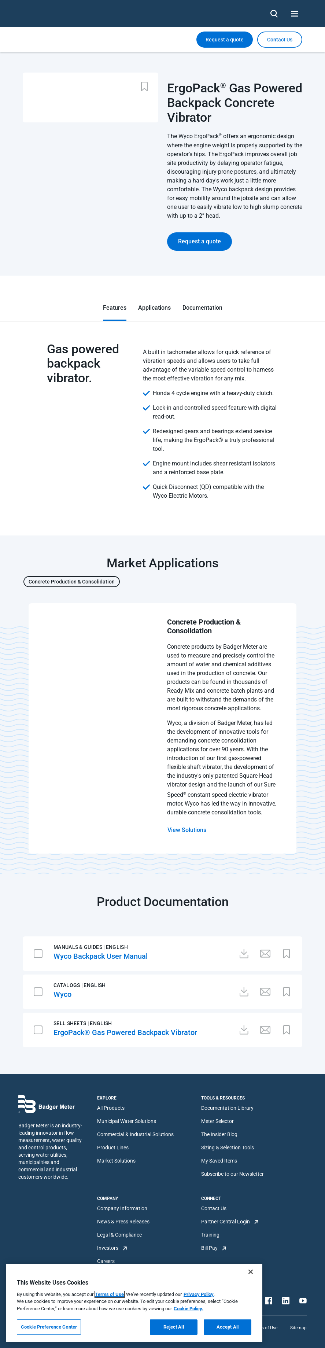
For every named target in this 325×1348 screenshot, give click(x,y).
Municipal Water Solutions (126, 1121)
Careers (106, 1261)
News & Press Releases (123, 1221)
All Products (111, 1108)
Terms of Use (264, 1327)
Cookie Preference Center (49, 1327)
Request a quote (225, 40)
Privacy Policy (199, 1294)
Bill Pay (209, 1248)
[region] (134, 1303)
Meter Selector (217, 1121)
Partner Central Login (225, 1221)
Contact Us (213, 1208)
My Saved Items (219, 1161)
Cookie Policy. (188, 1308)
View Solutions (186, 829)
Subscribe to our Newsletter (232, 1174)
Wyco (62, 994)
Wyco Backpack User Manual (100, 956)
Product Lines (113, 1147)
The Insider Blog (219, 1134)
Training (210, 1235)
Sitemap (298, 1327)
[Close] (251, 1272)
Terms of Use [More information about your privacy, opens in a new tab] (109, 1294)
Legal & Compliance (119, 1235)
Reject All (173, 1327)
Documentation (202, 307)
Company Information (122, 1208)
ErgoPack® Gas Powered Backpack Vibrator (125, 1032)
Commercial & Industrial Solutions (135, 1134)
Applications (154, 307)
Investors (107, 1248)
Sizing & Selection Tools (227, 1147)
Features (114, 307)
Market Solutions (116, 1161)
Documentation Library (227, 1108)
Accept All (228, 1327)
